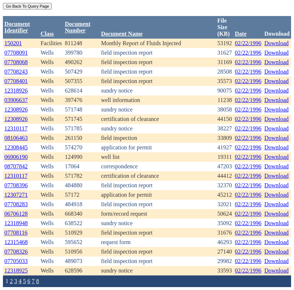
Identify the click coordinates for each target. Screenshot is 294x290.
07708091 (16, 53)
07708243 (16, 71)
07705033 (16, 261)
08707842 (16, 166)
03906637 (16, 100)
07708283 (16, 204)
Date (241, 34)
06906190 (16, 157)
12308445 (16, 147)
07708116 (15, 233)
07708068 (16, 62)
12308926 (16, 109)
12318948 (16, 223)
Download (276, 43)
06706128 (16, 214)
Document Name (122, 34)
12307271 (16, 195)
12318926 (16, 90)
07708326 (16, 251)
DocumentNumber (77, 27)
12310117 (15, 128)
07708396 (16, 185)
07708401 (16, 81)
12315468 (16, 242)
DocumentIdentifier (17, 27)
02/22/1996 (248, 43)
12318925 (16, 270)
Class (47, 34)
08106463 (16, 138)
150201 (13, 43)
